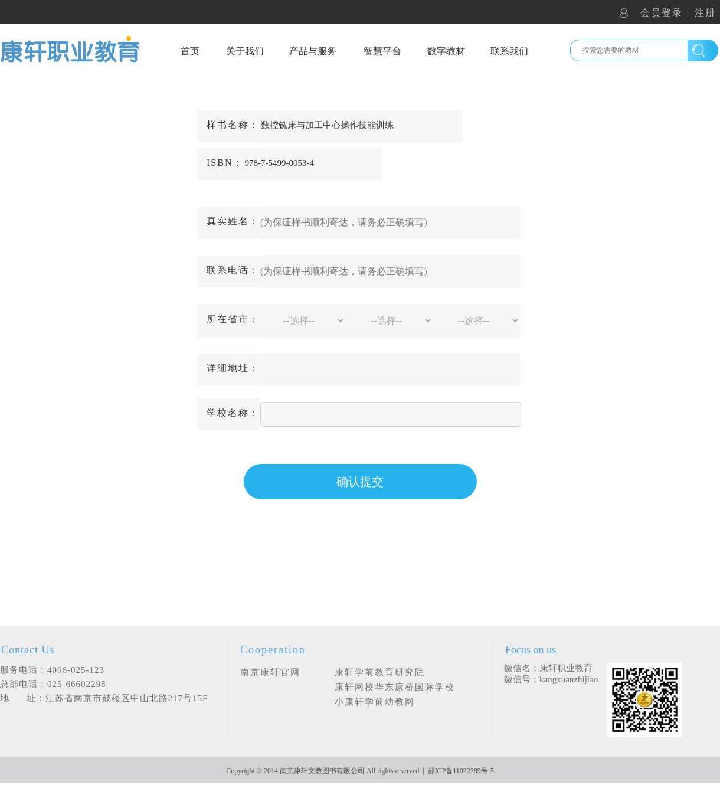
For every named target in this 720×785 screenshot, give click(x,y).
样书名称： (233, 125)
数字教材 (446, 51)
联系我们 (509, 51)
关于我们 (245, 51)
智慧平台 (382, 51)
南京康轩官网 (270, 672)
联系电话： (233, 270)
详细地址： (233, 368)
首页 (190, 51)
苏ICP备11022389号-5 (461, 771)
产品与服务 (312, 51)
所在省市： (233, 319)
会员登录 (661, 13)
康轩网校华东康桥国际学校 (395, 687)
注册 (705, 13)
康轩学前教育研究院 (380, 672)
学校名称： (233, 413)
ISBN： (225, 163)
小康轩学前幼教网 (375, 701)
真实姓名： (233, 221)
